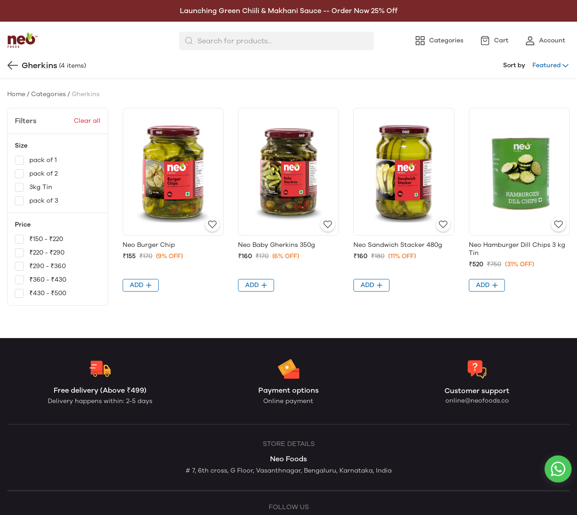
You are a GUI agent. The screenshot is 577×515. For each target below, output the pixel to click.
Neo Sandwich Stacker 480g (397, 245)
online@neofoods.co (477, 400)
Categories (48, 94)
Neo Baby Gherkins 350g (276, 245)
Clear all (87, 121)
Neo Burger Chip (149, 245)
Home (16, 94)
